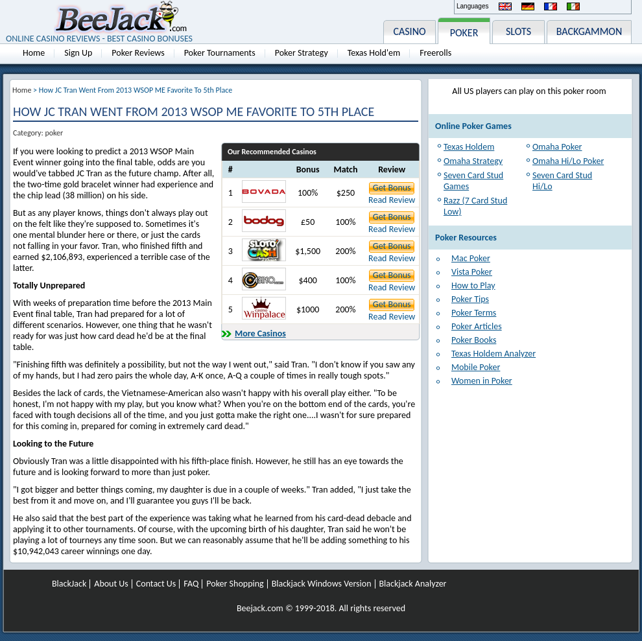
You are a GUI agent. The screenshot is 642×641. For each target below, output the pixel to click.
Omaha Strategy (473, 161)
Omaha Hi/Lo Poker (568, 161)
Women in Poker (481, 380)
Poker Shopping (234, 584)
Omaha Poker (557, 146)
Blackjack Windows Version (322, 584)
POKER (464, 33)
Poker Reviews (138, 52)
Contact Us (156, 584)
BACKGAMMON (589, 31)
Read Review (391, 199)
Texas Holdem (469, 146)
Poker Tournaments (220, 52)
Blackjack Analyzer (413, 584)
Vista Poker (471, 271)
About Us (111, 584)
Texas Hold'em (374, 52)
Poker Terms (473, 312)
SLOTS (518, 31)
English (505, 6)
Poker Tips (470, 299)
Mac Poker (470, 258)
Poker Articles (476, 326)
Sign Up (78, 52)
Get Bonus (392, 187)
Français (550, 6)
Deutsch (527, 6)
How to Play (473, 285)
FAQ (191, 584)
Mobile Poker (475, 367)
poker (54, 132)
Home (34, 52)
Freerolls (435, 52)
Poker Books (473, 339)
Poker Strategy (301, 52)
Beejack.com (260, 608)
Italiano (573, 6)
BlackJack (69, 584)
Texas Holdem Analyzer (493, 353)
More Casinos (260, 333)
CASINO (409, 31)
